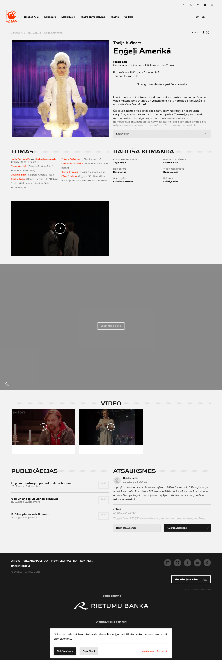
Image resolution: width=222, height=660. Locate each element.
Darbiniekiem (20, 566)
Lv (197, 17)
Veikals (128, 17)
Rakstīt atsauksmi (188, 527)
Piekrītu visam (65, 651)
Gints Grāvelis (69, 172)
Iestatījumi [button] (89, 651)
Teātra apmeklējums (92, 17)
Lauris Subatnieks (72, 163)
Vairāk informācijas (155, 651)
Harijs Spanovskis (45, 159)
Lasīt (103, 483)
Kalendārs (50, 17)
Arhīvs (15, 561)
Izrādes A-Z (31, 17)
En (203, 17)
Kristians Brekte (123, 181)
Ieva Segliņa (18, 175)
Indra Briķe (18, 179)
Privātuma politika (64, 561)
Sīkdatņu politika (35, 561)
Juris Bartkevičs (20, 159)
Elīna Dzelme (69, 176)
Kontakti (86, 561)
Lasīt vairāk (162, 133)
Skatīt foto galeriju (111, 326)
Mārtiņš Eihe (170, 181)
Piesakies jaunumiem (191, 579)
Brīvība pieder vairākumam (30, 514)
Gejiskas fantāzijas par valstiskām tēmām (41, 483)
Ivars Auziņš (18, 166)
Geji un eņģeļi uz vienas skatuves (35, 499)
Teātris (114, 17)
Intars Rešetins (70, 159)
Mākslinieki (68, 17)
